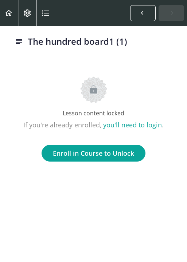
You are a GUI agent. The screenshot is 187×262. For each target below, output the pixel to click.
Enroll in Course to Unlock (93, 153)
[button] (9, 13)
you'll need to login (132, 124)
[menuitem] (27, 13)
